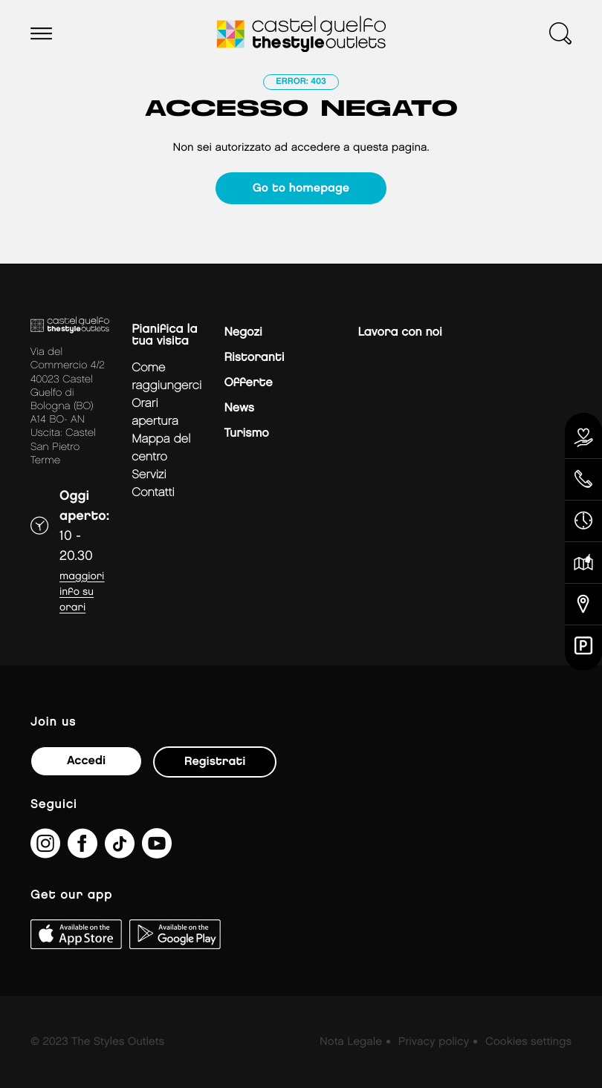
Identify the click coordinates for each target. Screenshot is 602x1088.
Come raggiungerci (166, 376)
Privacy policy (433, 1042)
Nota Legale (351, 1042)
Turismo (246, 433)
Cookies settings (528, 1042)
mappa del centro (161, 448)
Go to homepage (301, 188)
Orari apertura (155, 412)
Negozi (243, 332)
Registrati (214, 761)
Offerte (248, 382)
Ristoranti (254, 357)
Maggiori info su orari (81, 592)
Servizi (149, 475)
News (238, 408)
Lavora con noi (399, 332)
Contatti (153, 492)
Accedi (86, 760)
